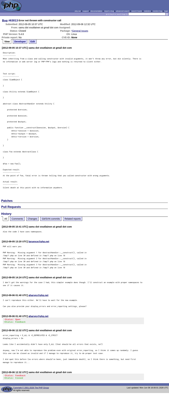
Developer (20, 41)
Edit (32, 41)
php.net (78, 11)
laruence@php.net (39, 241)
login (166, 11)
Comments (17, 218)
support (86, 11)
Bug (5, 20)
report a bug (109, 11)
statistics (147, 11)
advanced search (122, 11)
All (5, 218)
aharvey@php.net (38, 295)
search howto (136, 11)
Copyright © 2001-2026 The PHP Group (31, 390)
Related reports (73, 218)
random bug (157, 11)
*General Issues (79, 31)
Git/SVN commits (51, 218)
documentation (96, 11)
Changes (32, 218)
